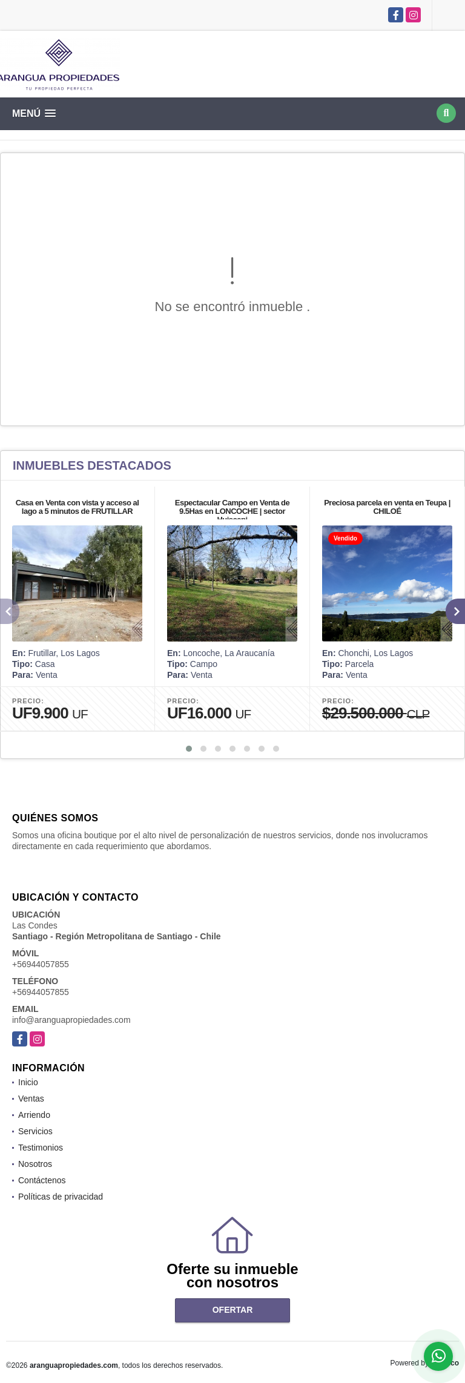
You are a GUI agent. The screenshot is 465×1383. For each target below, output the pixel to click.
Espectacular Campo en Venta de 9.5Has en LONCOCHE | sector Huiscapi (232, 511)
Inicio (28, 1082)
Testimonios (40, 1147)
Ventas (31, 1098)
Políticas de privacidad (60, 1196)
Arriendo (34, 1115)
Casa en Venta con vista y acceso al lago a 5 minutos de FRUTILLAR (77, 507)
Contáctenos (42, 1180)
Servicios (35, 1131)
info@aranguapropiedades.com (71, 1020)
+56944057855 (40, 964)
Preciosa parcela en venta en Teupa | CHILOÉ (387, 507)
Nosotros (35, 1164)
